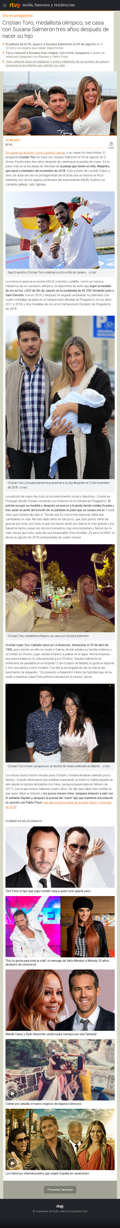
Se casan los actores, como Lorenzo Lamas (35, 152)
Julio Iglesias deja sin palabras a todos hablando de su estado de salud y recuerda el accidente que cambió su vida (58, 63)
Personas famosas (60, 1189)
